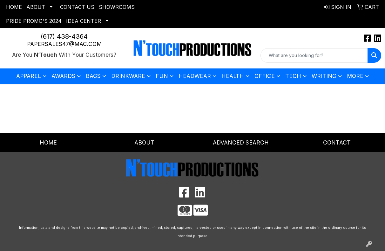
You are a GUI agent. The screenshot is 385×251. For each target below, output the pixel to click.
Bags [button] (93, 76)
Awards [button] (63, 76)
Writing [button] (324, 76)
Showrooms (117, 7)
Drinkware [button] (128, 76)
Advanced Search (241, 142)
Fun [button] (162, 76)
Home (14, 7)
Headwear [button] (195, 76)
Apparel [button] (28, 76)
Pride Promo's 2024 (34, 21)
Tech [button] (293, 76)
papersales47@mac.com (64, 44)
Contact (337, 142)
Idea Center (83, 21)
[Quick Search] (314, 55)
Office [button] (264, 76)
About (35, 7)
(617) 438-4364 (64, 36)
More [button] (355, 76)
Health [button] (232, 76)
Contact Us (77, 7)
